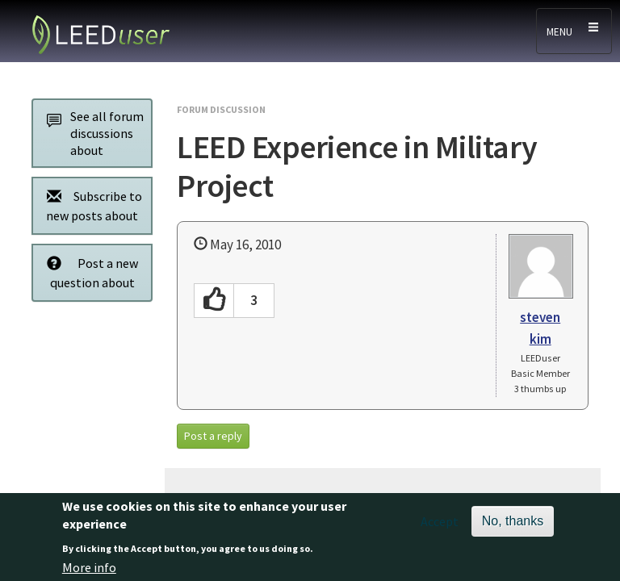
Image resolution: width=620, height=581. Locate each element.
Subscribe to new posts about (90, 205)
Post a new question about (88, 272)
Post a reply (213, 435)
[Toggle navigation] (574, 31)
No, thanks (512, 526)
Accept (440, 526)
